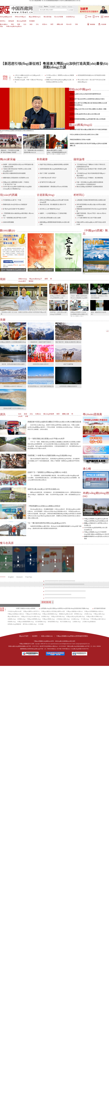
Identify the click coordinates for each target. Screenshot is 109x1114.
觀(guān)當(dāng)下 (35, 279)
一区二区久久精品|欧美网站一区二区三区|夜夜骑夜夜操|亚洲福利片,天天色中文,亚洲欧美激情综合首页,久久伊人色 (54, 0)
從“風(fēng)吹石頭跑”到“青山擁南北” (14, 209)
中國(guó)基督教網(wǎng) (49, 614)
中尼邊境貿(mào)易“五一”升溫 (12, 200)
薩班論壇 (11, 21)
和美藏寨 (32, 21)
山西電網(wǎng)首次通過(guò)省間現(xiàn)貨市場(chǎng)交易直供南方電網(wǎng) (72, 608)
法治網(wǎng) (75, 619)
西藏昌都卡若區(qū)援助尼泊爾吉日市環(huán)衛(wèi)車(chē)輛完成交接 (54, 422)
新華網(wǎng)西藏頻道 (14, 624)
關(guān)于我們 (23, 636)
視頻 (12, 24)
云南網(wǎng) (76, 621)
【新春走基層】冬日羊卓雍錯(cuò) (13, 408)
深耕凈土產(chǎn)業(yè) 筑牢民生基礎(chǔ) (44, 489)
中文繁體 (52, 6)
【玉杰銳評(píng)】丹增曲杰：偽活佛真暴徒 (90, 177)
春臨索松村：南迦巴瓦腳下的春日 (40, 342)
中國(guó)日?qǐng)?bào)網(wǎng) (30, 616)
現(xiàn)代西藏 (58, 16)
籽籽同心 (2, 21)
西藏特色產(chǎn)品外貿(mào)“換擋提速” (15, 204)
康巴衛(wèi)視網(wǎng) (29, 624)
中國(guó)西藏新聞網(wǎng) (25, 621)
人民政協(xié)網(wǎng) (63, 619)
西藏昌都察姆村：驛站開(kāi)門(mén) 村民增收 (54, 186)
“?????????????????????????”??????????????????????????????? (64, 584)
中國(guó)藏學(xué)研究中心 (31, 611)
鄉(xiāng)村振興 (21, 21)
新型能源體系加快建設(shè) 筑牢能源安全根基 (91, 75)
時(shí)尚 (69, 24)
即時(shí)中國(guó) (20, 16)
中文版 (40, 6)
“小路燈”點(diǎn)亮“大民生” (48, 177)
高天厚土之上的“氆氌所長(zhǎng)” (50, 209)
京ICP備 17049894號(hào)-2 (64, 648)
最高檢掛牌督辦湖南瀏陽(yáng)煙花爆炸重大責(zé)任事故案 (88, 119)
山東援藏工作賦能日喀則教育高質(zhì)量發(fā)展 (91, 200)
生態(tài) (44, 24)
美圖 (18, 24)
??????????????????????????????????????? (58, 594)
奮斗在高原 (7, 543)
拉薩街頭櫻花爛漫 (8, 222)
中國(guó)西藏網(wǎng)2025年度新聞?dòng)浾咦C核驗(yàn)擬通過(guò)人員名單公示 (96, 534)
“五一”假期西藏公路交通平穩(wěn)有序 (14, 217)
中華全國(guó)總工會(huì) (98, 619)
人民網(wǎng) (88, 614)
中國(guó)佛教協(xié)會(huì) (74, 611)
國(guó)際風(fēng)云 (35, 16)
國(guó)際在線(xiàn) (13, 616)
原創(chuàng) (22, 279)
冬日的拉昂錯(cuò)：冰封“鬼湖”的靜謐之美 (41, 386)
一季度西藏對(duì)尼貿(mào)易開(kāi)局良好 (44, 506)
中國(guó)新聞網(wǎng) (34, 619)
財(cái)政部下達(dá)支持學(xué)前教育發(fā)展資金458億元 (87, 99)
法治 (24, 24)
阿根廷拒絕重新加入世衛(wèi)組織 (80, 139)
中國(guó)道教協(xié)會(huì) (16, 614)
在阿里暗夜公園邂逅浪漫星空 (68, 386)
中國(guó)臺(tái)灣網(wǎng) (94, 616)
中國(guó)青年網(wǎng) (58, 616)
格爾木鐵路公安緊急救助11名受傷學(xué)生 (16, 177)
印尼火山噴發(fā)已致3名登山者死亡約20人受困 (84, 134)
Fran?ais (70, 6)
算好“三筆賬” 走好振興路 (47, 173)
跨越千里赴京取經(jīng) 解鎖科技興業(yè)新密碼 (54, 164)
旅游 (31, 24)
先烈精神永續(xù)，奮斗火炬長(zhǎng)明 (96, 514)
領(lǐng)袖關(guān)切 (6, 16)
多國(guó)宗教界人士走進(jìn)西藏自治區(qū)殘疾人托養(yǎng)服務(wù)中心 (79, 314)
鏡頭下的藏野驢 (68, 364)
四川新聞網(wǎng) (40, 621)
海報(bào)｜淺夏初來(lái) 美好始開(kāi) (40, 270)
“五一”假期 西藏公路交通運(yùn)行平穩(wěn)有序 (46, 439)
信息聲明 (34, 636)
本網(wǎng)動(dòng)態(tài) (14, 26)
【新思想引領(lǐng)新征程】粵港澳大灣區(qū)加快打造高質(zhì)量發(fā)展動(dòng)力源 (54, 65)
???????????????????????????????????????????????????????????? (65, 591)
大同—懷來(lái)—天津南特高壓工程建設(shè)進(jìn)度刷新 (25, 608)
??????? (2, 577)
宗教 (76, 24)
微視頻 (31, 281)
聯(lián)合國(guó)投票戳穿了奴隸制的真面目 (90, 186)
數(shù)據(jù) (3, 24)
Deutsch (64, 6)
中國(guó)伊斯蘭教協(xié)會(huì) (93, 611)
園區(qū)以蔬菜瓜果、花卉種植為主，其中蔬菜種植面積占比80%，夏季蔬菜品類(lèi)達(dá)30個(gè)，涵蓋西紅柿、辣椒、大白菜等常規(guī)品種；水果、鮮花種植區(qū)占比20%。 (54, 494)
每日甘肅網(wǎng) (65, 621)
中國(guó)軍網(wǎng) (48, 619)
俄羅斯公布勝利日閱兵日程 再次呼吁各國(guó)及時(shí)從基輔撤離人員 (88, 144)
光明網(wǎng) (21, 619)
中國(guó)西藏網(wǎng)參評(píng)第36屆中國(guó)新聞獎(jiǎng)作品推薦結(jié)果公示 (96, 521)
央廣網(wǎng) (12, 619)
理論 (1, 26)
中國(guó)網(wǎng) (99, 614)
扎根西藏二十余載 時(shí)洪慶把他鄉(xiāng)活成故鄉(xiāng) (50, 455)
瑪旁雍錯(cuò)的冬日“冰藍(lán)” (13, 386)
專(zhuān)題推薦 (92, 414)
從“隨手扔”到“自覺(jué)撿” (48, 182)
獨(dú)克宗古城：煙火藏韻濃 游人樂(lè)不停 (53, 204)
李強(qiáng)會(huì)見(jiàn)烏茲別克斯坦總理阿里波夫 (85, 94)
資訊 (2, 414)
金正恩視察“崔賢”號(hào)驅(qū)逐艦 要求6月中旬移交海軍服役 (88, 129)
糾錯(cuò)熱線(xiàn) (47, 636)
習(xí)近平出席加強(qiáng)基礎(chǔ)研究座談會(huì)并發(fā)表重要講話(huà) (17, 130)
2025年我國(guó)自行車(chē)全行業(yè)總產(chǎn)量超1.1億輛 (88, 109)
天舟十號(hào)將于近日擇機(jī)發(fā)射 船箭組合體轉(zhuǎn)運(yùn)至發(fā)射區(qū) (88, 104)
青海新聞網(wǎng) (53, 621)
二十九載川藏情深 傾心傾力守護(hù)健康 (89, 217)
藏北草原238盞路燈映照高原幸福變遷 (14, 173)
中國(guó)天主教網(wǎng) (33, 614)
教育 (52, 24)
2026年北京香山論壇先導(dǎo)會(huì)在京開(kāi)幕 (85, 114)
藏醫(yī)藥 (60, 24)
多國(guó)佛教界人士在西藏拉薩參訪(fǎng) (13, 342)
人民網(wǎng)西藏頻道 (89, 621)
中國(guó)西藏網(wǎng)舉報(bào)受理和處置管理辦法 (72, 636)
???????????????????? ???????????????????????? (60, 581)
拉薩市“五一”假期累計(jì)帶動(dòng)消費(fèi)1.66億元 (47, 472)
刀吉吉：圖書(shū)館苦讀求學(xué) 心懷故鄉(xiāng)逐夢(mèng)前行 (79, 298)
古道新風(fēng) (70, 16)
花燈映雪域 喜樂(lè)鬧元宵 (41, 364)
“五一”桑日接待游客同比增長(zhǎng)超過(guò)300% (47, 523)
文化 (37, 24)
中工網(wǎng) (85, 619)
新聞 (46, 279)
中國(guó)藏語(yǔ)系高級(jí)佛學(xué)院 (53, 611)
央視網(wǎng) (45, 616)
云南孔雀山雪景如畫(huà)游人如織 (50, 217)
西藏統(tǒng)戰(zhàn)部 (66, 614)
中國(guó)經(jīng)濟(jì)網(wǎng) (75, 616)
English (58, 6)
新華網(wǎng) (78, 614)
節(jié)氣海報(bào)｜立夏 (68, 270)
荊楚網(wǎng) (12, 621)
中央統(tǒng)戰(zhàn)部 (14, 611)
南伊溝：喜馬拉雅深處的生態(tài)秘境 (13, 364)
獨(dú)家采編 (47, 16)
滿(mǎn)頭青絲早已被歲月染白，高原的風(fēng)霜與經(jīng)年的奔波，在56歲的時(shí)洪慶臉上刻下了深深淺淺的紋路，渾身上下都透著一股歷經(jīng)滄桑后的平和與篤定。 (54, 461)
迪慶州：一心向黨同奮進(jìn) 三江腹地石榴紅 (53, 213)
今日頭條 (40, 624)
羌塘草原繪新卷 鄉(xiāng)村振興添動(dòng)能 (53, 169)
